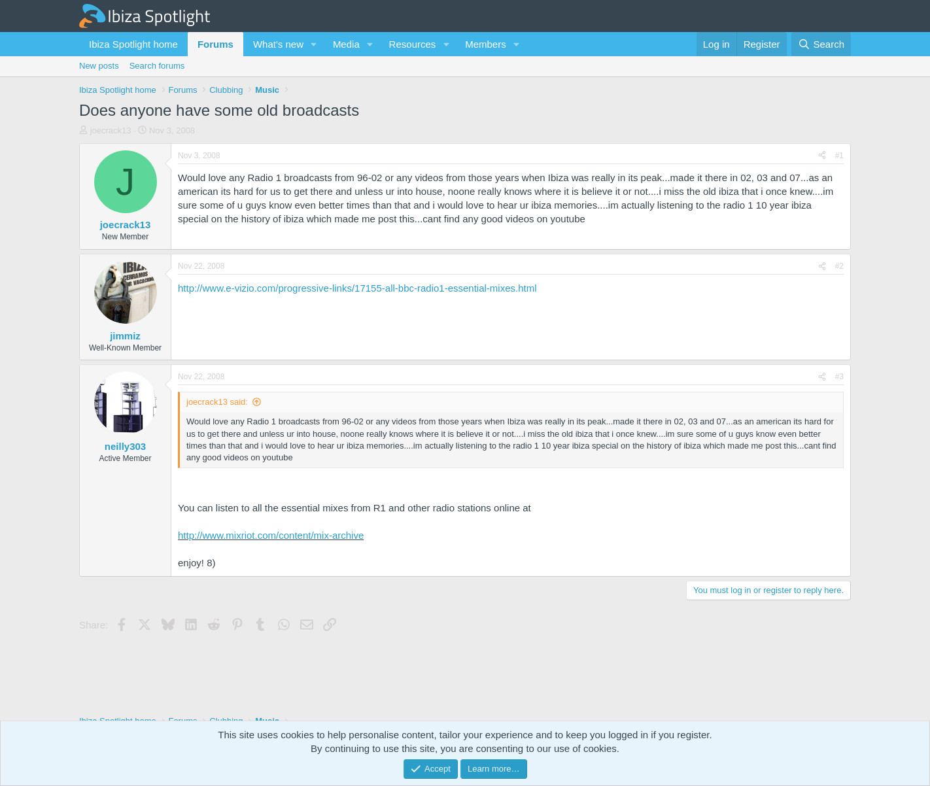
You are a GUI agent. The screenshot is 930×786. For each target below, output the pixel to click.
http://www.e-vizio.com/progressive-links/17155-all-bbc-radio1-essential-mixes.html (357, 288)
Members (485, 44)
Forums (215, 44)
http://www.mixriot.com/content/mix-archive (271, 535)
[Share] (822, 155)
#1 (839, 155)
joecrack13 (110, 130)
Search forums (157, 66)
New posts (99, 66)
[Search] (821, 44)
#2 (839, 266)
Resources (412, 44)
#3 (839, 376)
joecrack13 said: (217, 402)
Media (346, 44)
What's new (278, 44)
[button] (314, 44)
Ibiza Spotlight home (133, 44)
